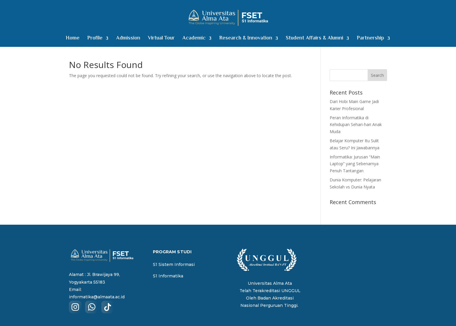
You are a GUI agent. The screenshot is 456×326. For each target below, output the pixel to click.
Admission (128, 39)
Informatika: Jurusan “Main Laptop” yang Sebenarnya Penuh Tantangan (355, 164)
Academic (194, 39)
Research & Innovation (245, 39)
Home (73, 39)
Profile (95, 39)
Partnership (370, 39)
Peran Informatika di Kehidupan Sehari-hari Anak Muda (356, 125)
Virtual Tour (161, 39)
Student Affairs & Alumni (314, 39)
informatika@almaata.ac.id (97, 296)
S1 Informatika (168, 276)
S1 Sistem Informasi (174, 264)
